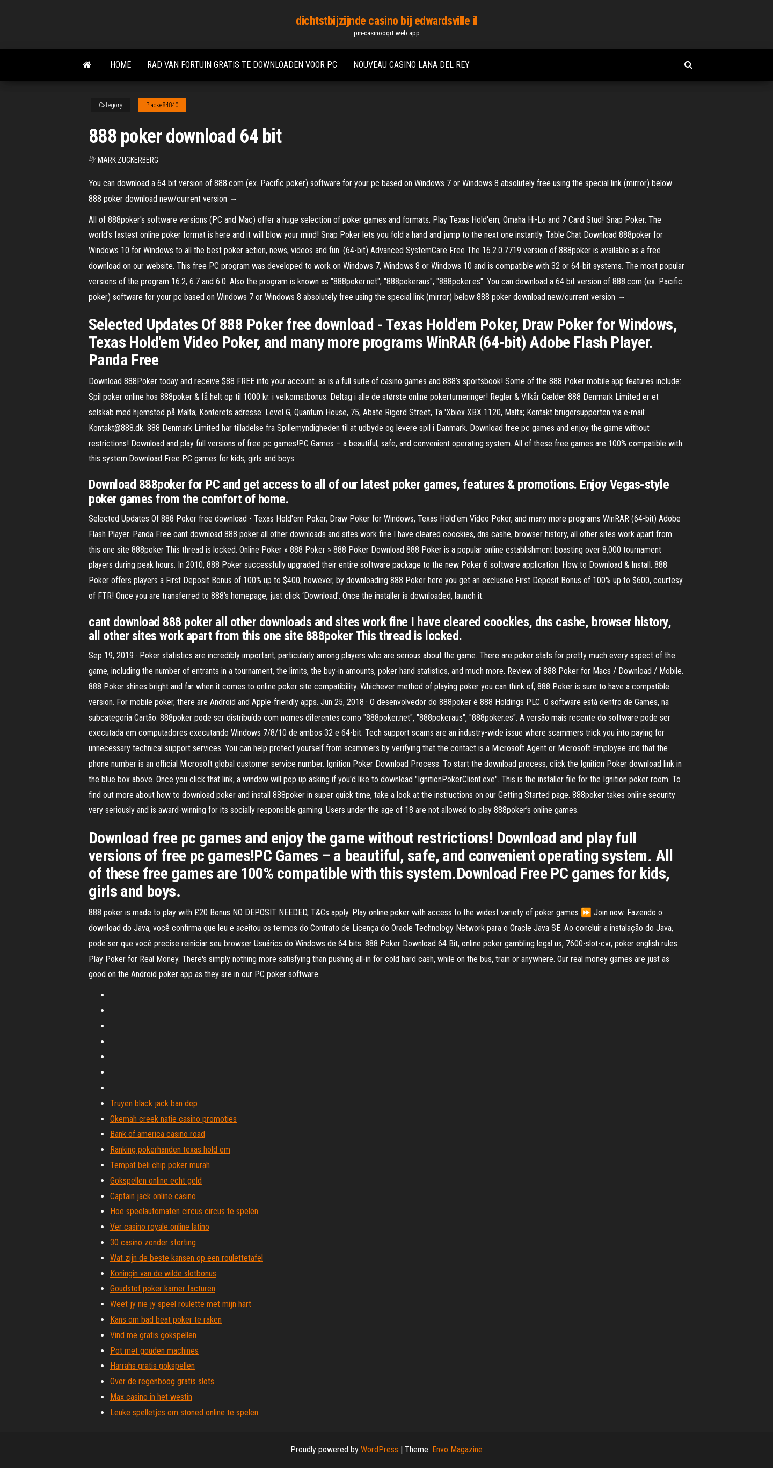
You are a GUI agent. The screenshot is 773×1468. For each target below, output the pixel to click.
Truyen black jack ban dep (154, 1103)
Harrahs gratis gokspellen (152, 1366)
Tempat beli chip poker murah (160, 1165)
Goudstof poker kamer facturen (162, 1288)
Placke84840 (162, 105)
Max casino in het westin (151, 1397)
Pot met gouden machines (154, 1351)
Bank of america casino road (157, 1134)
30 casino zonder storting (153, 1242)
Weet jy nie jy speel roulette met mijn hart (180, 1304)
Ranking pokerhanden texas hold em (170, 1149)
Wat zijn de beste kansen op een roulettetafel (186, 1258)
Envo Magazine (457, 1449)
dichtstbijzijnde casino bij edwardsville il (386, 20)
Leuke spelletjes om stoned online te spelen (184, 1412)
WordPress (379, 1449)
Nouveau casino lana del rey (411, 65)
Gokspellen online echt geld (156, 1181)
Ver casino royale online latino (159, 1227)
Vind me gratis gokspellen (153, 1335)
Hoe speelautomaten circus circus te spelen (184, 1211)
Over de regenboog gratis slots (162, 1381)
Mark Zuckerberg (128, 160)
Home (120, 65)
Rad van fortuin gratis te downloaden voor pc (242, 65)
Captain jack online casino (153, 1196)
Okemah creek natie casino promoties (173, 1119)
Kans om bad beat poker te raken (166, 1320)
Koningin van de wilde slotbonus (163, 1273)
